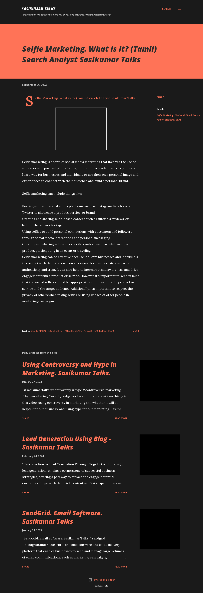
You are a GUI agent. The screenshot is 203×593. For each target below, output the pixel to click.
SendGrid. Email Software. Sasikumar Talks (62, 517)
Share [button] (160, 97)
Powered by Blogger (101, 579)
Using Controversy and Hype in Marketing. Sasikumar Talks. (69, 368)
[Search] (166, 9)
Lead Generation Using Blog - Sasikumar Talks (66, 442)
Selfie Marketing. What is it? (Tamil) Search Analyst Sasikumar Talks (178, 117)
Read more (121, 418)
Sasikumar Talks (39, 8)
